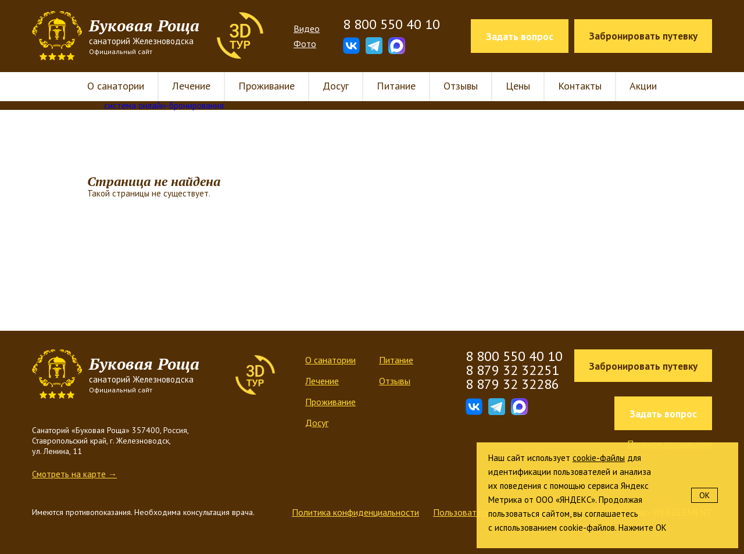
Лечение (191, 85)
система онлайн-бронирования (164, 105)
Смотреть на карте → (74, 474)
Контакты (580, 85)
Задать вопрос (519, 36)
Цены (518, 85)
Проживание (266, 85)
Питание (396, 85)
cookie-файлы (599, 457)
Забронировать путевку (643, 36)
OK (704, 495)
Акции (643, 85)
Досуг (336, 85)
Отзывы (460, 85)
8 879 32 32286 (512, 384)
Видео (307, 28)
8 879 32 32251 (512, 370)
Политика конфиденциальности (355, 512)
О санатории (115, 85)
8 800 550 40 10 (391, 24)
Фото (305, 43)
